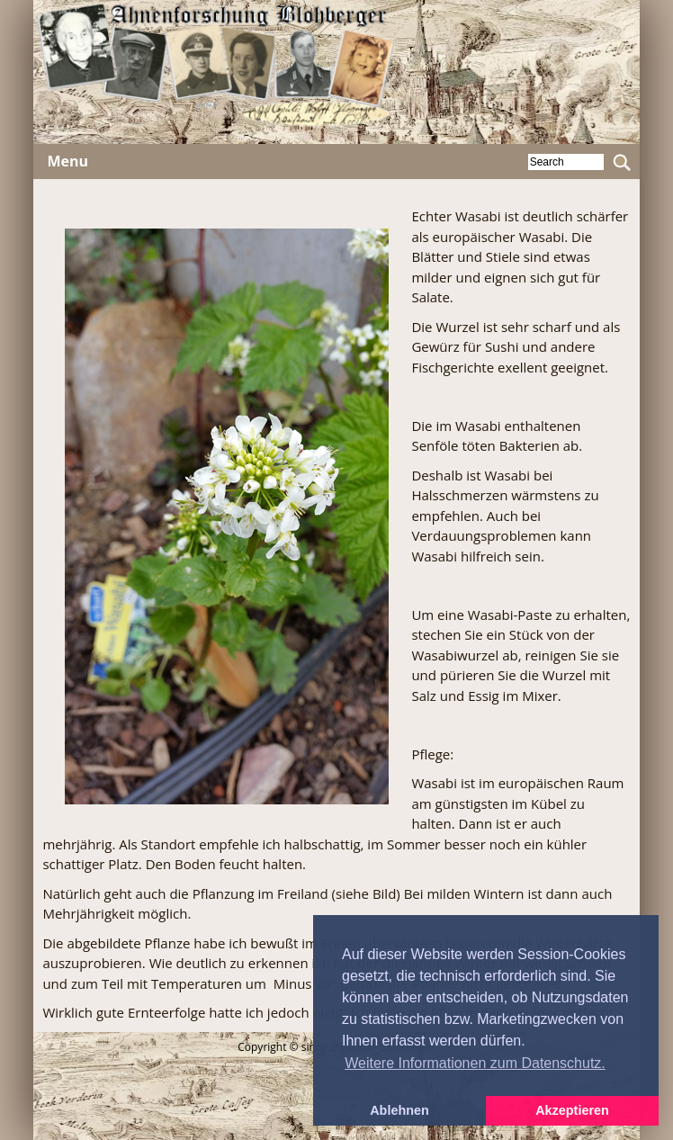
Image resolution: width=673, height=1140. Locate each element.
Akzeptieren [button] (572, 1110)
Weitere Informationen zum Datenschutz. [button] (475, 1063)
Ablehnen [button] (399, 1110)
